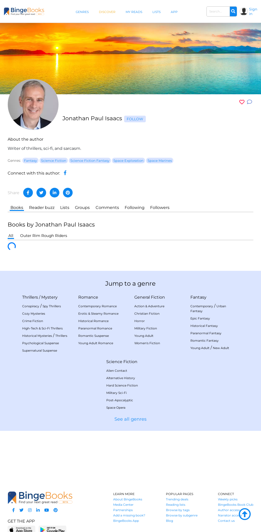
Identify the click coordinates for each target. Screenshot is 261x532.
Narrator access (230, 515)
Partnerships (123, 510)
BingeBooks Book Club (235, 505)
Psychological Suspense (40, 343)
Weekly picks (228, 499)
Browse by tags (178, 510)
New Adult (221, 348)
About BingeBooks (127, 499)
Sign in (253, 11)
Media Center (123, 505)
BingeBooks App (126, 521)
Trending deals (177, 499)
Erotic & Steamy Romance (98, 313)
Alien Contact (116, 371)
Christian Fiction (147, 313)
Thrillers (30, 297)
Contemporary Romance (97, 306)
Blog (169, 521)
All (10, 235)
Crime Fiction (32, 321)
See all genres (130, 419)
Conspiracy (30, 306)
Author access (229, 510)
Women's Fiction (147, 343)
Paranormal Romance (95, 328)
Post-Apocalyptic (119, 400)
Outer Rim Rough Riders (43, 235)
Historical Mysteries (37, 336)
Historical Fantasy (204, 326)
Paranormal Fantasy (205, 333)
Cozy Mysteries (33, 313)
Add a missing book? (129, 515)
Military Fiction (145, 328)
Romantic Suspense (93, 336)
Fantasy (198, 297)
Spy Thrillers (52, 306)
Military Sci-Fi (116, 393)
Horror (139, 321)
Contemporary (201, 306)
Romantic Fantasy (204, 340)
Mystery (49, 297)
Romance (88, 297)
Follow (135, 119)
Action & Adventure (149, 306)
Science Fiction (121, 361)
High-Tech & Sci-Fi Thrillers (42, 328)
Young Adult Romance (95, 343)
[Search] (233, 11)
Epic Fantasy (200, 318)
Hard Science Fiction (122, 385)
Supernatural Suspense (39, 350)
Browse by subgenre (182, 515)
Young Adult (143, 336)
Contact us (226, 521)
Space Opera (115, 407)
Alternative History (120, 378)
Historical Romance (93, 321)
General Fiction (149, 297)
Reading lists (175, 505)
